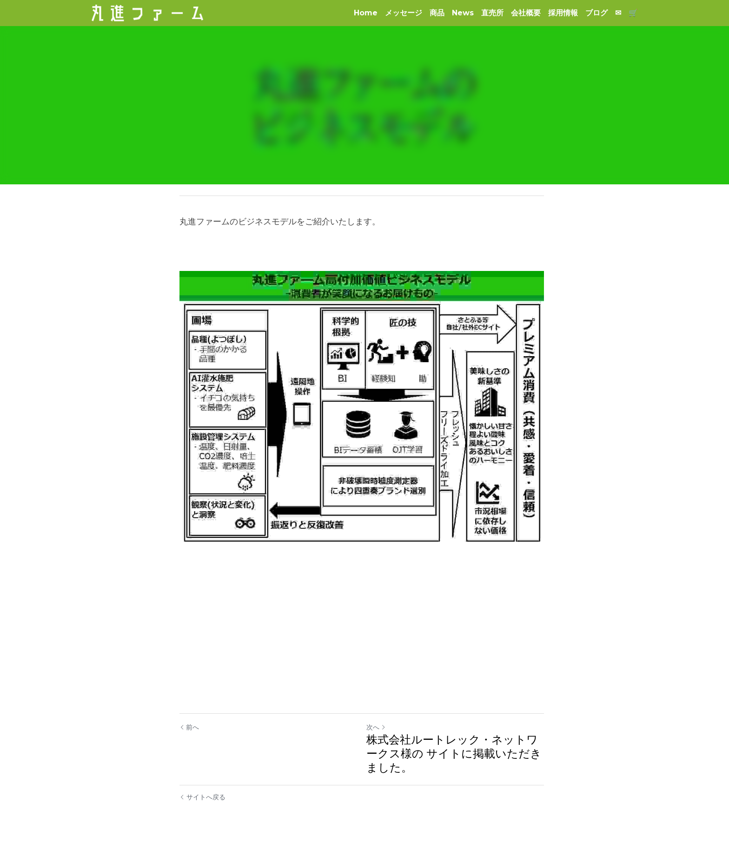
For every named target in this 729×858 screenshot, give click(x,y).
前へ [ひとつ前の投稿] (189, 732)
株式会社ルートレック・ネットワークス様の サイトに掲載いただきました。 (456, 758)
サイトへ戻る (202, 801)
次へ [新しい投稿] (379, 732)
